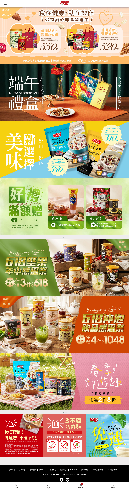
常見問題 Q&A (111, 470)
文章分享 (42, 470)
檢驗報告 (63, 470)
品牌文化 (12, 470)
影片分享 (53, 470)
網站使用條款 (98, 470)
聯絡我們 (73, 470)
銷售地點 (32, 470)
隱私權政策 (85, 470)
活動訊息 (22, 470)
